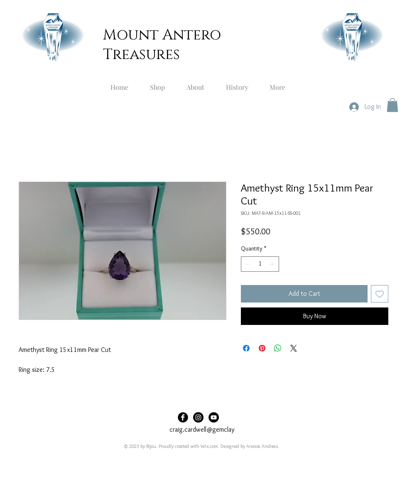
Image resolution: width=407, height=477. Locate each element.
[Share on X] (294, 348)
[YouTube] (213, 417)
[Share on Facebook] (246, 348)
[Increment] (272, 264)
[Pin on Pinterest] (262, 348)
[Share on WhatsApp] (278, 348)
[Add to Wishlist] (379, 293)
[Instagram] (198, 417)
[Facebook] (183, 417)
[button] (392, 105)
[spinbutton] (260, 264)
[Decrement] (247, 264)
